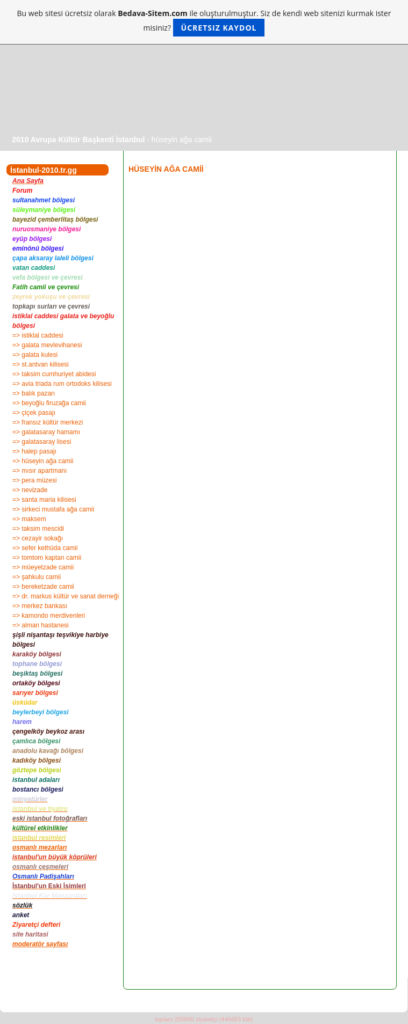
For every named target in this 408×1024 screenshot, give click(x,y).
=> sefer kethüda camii (44, 548)
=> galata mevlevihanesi (47, 345)
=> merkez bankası (39, 606)
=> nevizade (29, 490)
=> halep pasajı (34, 451)
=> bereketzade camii (43, 586)
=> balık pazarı (33, 393)
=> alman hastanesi (40, 625)
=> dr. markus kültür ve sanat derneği (65, 596)
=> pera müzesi (34, 480)
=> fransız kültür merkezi (47, 422)
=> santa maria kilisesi (44, 499)
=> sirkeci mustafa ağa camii (53, 509)
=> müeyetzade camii (43, 567)
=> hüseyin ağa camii (42, 461)
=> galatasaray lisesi (41, 441)
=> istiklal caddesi (37, 335)
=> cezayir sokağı (37, 538)
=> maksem (29, 519)
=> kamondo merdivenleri (48, 615)
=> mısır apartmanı (39, 470)
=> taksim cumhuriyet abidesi (54, 374)
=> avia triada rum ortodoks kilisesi (62, 383)
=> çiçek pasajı (33, 412)
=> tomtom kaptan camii (46, 557)
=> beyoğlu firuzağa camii (49, 403)
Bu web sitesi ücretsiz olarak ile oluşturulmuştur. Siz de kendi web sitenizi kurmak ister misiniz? (204, 22)
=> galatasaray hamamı (46, 432)
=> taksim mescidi (38, 528)
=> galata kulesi (35, 355)
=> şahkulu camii (36, 577)
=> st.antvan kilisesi (40, 364)
